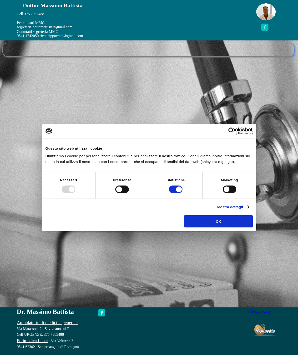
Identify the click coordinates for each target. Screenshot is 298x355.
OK (218, 221)
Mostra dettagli (230, 207)
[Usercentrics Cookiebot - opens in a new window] (232, 131)
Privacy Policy (260, 311)
